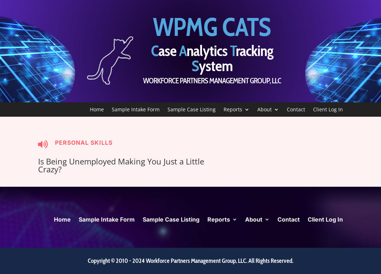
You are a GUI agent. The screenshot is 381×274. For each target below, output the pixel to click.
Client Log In (328, 110)
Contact (296, 110)
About (264, 110)
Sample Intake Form (136, 110)
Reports (233, 110)
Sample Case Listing (191, 110)
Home (97, 110)
